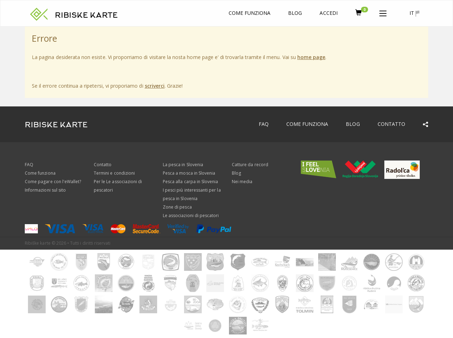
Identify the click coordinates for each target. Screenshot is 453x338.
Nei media (242, 182)
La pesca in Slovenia (183, 165)
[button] (383, 12)
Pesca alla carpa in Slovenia (190, 182)
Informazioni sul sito (45, 190)
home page (311, 57)
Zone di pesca (177, 207)
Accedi (328, 13)
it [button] (414, 13)
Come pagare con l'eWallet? (53, 182)
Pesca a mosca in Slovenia (189, 173)
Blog (295, 13)
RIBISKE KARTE (86, 15)
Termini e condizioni (114, 173)
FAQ (264, 124)
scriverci (155, 85)
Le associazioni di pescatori (191, 215)
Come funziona (250, 13)
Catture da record (250, 165)
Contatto (391, 124)
